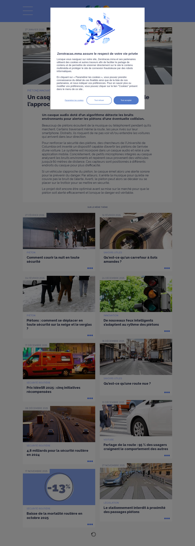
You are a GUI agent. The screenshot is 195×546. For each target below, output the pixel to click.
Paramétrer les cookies (74, 100)
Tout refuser (99, 100)
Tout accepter (126, 100)
